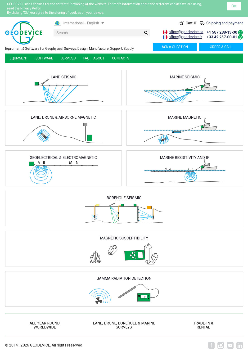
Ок (233, 6)
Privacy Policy (30, 8)
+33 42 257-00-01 (222, 37)
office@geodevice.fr (185, 37)
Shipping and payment (224, 23)
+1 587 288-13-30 (222, 32)
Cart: (191, 23)
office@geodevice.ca (186, 32)
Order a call (221, 47)
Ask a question (175, 47)
